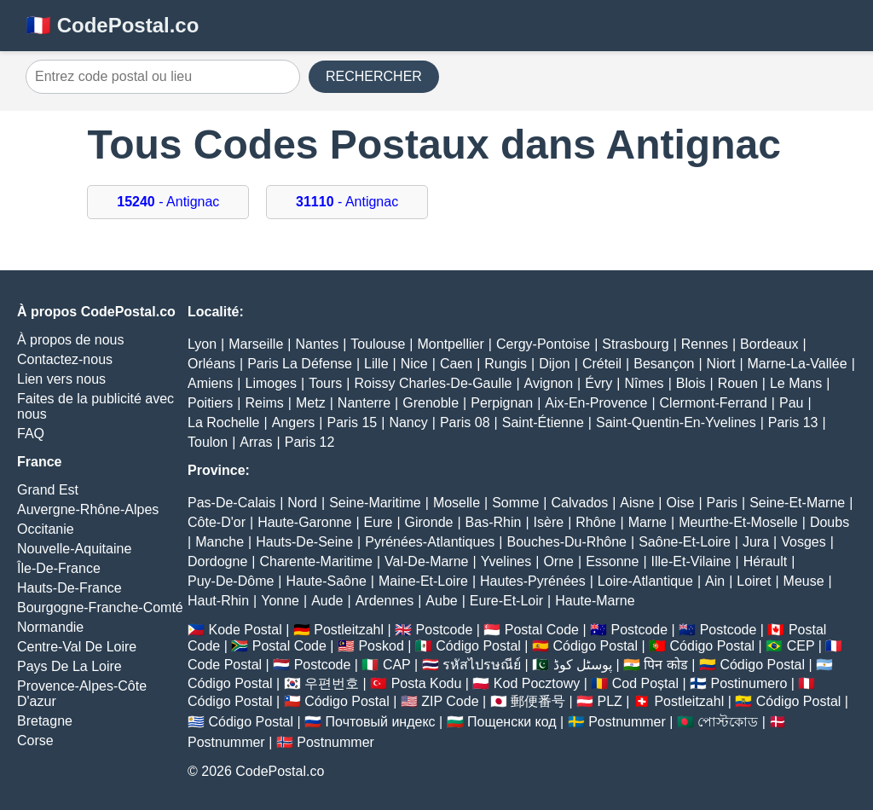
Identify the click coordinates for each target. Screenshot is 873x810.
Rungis (505, 363)
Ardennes (385, 600)
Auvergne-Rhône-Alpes (88, 509)
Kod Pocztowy (537, 683)
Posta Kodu (426, 683)
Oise (681, 502)
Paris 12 (310, 442)
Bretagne (44, 721)
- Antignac (168, 201)
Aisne (637, 502)
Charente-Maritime (315, 561)
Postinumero (749, 683)
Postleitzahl (349, 629)
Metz (311, 403)
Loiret (754, 581)
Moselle (456, 502)
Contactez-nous (65, 359)
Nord (302, 502)
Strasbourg (635, 344)
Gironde (429, 522)
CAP (397, 664)
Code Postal (225, 664)
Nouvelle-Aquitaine (74, 548)
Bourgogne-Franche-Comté (100, 607)
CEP (801, 646)
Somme (515, 502)
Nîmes (643, 383)
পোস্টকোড (727, 722)
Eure (378, 522)
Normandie (50, 627)
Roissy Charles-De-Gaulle (433, 383)
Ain (715, 581)
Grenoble (430, 403)
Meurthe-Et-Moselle (738, 522)
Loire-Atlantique (645, 581)
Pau (791, 403)
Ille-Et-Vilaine (691, 561)
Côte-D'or (217, 522)
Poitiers (210, 403)
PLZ (610, 701)
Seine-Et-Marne (797, 502)
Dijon (554, 363)
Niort (721, 363)
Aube (441, 600)
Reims (265, 403)
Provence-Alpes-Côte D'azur (82, 694)
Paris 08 (465, 422)
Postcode (444, 629)
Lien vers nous (61, 379)
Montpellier (451, 344)
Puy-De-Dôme (231, 581)
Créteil (602, 363)
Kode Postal (244, 629)
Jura (756, 542)
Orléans (211, 363)
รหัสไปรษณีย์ (481, 664)
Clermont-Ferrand (713, 403)
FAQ (30, 433)
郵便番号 (538, 701)
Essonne (612, 561)
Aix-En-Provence (596, 403)
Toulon (208, 442)
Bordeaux (769, 344)
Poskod (380, 646)
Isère (549, 522)
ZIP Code (449, 701)
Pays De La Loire (69, 666)
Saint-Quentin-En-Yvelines (676, 422)
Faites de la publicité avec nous (95, 406)
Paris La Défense (299, 363)
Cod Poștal (645, 683)
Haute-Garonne (304, 522)
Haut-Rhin (218, 600)
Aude (327, 600)
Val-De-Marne (426, 561)
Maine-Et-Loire (423, 581)
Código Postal (478, 646)
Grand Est (47, 490)
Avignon (549, 383)
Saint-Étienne (543, 422)
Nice (414, 363)
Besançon (663, 363)
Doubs (829, 522)
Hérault (765, 561)
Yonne (280, 600)
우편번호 (331, 683)
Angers (293, 422)
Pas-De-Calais (231, 502)
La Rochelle (224, 422)
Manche (219, 542)
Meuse (803, 581)
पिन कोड (665, 664)
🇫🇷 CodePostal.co (112, 25)
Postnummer (627, 722)
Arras (256, 442)
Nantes (316, 344)
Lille (376, 363)
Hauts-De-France (69, 588)
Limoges (271, 383)
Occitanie (45, 529)
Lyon (202, 344)
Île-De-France (59, 568)
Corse (35, 740)
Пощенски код (512, 722)
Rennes (704, 344)
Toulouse (377, 344)
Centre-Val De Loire (76, 646)
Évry (598, 383)
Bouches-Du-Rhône (566, 542)
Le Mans (796, 383)
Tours (325, 383)
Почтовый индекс (381, 722)
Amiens (210, 383)
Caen (456, 363)
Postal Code (542, 629)
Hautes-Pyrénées (533, 581)
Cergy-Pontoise (543, 344)
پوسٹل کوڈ (582, 664)
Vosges (803, 542)
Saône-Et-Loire (685, 542)
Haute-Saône (326, 581)
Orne (558, 561)
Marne (647, 522)
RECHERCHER (374, 76)
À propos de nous (70, 340)
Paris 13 (793, 422)
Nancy (408, 422)
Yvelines (506, 561)
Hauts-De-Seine (304, 542)
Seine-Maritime (375, 502)
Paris (722, 502)
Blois (691, 383)
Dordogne (217, 561)
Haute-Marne (594, 600)
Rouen (738, 383)
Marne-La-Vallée (797, 363)
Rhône (595, 522)
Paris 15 (352, 422)
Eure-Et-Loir (506, 600)
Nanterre (364, 403)
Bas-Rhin (493, 522)
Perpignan (502, 403)
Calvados (579, 502)
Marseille (255, 344)
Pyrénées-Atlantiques (429, 542)
